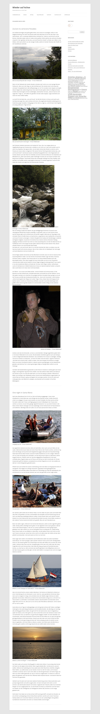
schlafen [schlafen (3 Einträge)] (82, 91)
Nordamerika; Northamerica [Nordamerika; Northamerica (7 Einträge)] (73, 88)
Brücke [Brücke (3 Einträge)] (69, 79)
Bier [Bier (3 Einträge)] (74, 78)
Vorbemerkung (16, 14)
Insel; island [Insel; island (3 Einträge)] (80, 80)
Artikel (32, 14)
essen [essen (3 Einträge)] (76, 79)
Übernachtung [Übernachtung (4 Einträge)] (74, 99)
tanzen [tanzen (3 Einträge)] (83, 92)
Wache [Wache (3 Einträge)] (74, 98)
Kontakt (49, 14)
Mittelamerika (71, 49)
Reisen (25, 14)
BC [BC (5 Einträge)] (85, 77)
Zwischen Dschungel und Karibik (75, 65)
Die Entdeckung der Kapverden (75, 43)
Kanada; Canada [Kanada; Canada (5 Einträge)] (73, 82)
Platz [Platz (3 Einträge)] (71, 91)
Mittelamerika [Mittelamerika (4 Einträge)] (71, 85)
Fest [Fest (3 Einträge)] (78, 79)
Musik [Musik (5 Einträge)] (73, 86)
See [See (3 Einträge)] (85, 91)
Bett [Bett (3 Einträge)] (72, 78)
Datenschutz (58, 14)
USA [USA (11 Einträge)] (70, 94)
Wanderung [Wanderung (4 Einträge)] (78, 98)
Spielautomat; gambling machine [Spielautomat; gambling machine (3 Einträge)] (74, 92)
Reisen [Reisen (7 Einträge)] (75, 91)
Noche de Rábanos (72, 60)
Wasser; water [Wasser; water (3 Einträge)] (84, 98)
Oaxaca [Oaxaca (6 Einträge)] (84, 89)
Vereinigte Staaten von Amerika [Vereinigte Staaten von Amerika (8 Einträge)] (77, 95)
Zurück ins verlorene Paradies (24, 29)
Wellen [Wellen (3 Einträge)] (69, 99)
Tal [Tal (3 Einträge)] (81, 92)
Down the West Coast (73, 45)
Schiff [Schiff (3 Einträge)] (79, 91)
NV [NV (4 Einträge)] (80, 89)
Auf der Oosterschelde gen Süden (76, 41)
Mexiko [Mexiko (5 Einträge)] (81, 83)
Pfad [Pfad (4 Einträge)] (69, 91)
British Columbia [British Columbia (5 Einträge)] (80, 78)
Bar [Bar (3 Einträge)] (83, 77)
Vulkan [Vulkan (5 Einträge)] (70, 98)
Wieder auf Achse (21, 7)
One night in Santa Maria (22, 392)
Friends (69, 47)
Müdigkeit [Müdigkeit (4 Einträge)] (77, 86)
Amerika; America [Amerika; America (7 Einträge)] (75, 77)
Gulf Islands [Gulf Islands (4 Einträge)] (75, 81)
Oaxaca (69, 51)
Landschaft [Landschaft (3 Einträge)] (81, 82)
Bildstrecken (40, 14)
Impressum (67, 14)
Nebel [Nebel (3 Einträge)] (82, 86)
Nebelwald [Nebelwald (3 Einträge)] (85, 86)
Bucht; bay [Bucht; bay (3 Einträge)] (73, 79)
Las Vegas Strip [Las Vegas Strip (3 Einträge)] (76, 83)
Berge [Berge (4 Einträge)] (69, 78)
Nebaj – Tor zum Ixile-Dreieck (75, 71)
